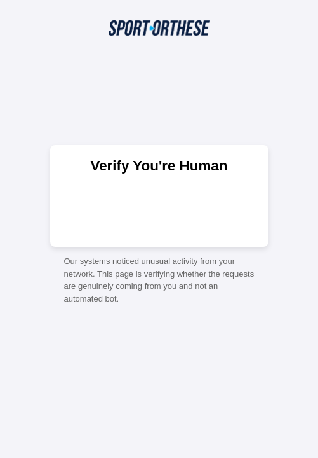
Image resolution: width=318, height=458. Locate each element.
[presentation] (159, 209)
